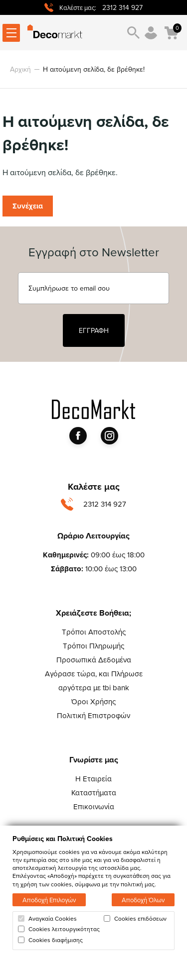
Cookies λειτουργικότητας (59, 929)
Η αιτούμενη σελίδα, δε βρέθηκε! (94, 69)
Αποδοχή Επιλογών (49, 899)
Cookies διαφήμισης (50, 940)
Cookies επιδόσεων (135, 919)
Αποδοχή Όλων (143, 899)
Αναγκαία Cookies (47, 919)
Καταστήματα (93, 792)
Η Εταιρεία (93, 778)
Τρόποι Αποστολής (94, 632)
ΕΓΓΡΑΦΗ (94, 330)
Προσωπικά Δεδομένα (93, 659)
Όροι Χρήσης (93, 701)
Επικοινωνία (93, 806)
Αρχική (20, 69)
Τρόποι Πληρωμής (93, 645)
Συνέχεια (27, 206)
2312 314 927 (122, 7)
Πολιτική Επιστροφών (93, 715)
